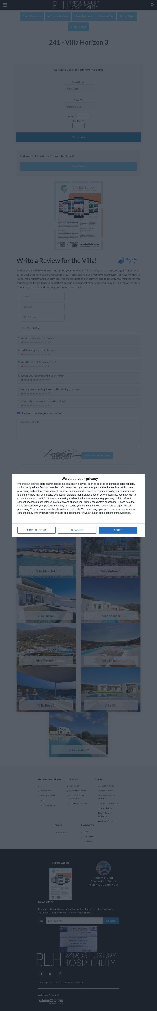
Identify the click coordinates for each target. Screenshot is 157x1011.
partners (34, 484)
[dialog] (78, 505)
